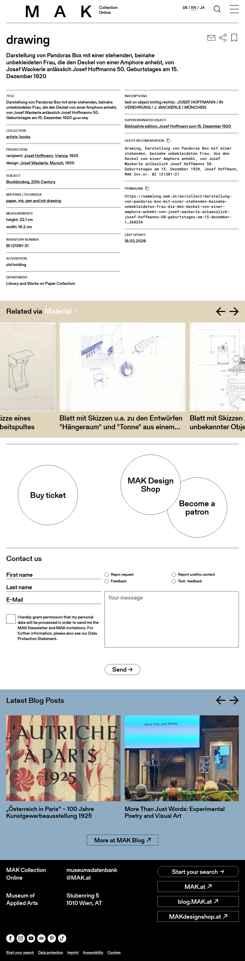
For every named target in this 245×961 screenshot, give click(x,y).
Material (58, 311)
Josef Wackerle (34, 163)
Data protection (50, 952)
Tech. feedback (190, 581)
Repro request (122, 574)
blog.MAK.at (198, 901)
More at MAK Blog (122, 840)
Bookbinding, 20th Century (31, 181)
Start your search (198, 871)
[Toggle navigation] (234, 9)
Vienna (61, 155)
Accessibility (93, 952)
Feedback (119, 581)
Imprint (73, 952)
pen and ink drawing (43, 200)
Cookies (114, 952)
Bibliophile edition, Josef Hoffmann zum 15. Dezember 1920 (178, 126)
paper (11, 200)
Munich (56, 163)
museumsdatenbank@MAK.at (91, 873)
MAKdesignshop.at (198, 916)
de (185, 7)
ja (202, 7)
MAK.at (198, 886)
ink (21, 200)
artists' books (18, 136)
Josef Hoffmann (38, 155)
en (193, 7)
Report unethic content (196, 574)
